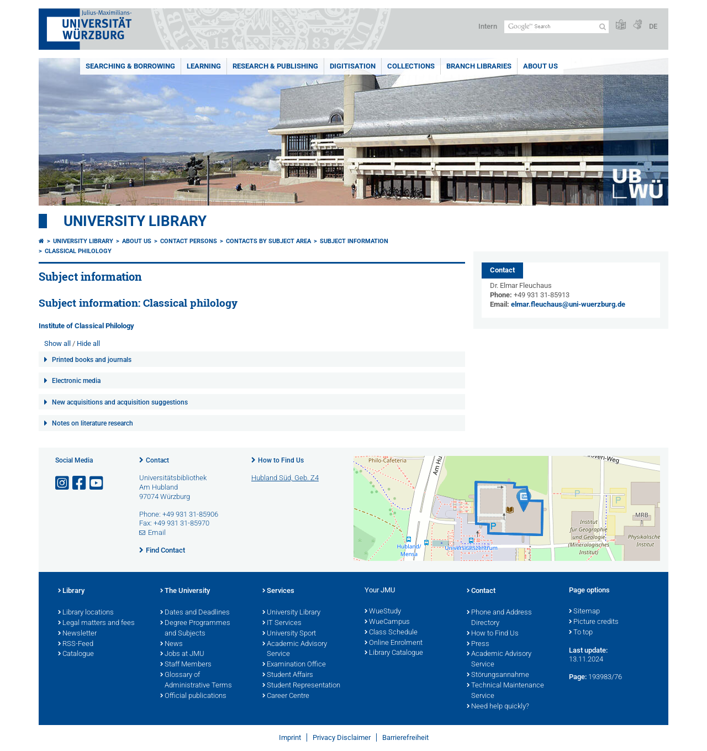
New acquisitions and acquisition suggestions (120, 402)
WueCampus (387, 622)
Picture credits (594, 622)
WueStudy (383, 612)
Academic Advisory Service (294, 649)
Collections (411, 66)
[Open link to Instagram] (63, 483)
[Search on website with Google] (556, 26)
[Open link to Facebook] (80, 483)
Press (478, 644)
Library (71, 591)
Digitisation (353, 66)
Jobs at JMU (182, 654)
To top (581, 633)
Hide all (88, 343)
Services (278, 591)
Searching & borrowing (130, 66)
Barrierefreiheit (405, 737)
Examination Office (294, 665)
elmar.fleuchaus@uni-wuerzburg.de (568, 304)
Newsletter (77, 634)
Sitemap (584, 612)
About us (540, 66)
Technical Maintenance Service (505, 691)
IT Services (282, 623)
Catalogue (76, 654)
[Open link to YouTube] (97, 483)
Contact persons (188, 241)
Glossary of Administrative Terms (196, 680)
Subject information (354, 241)
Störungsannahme (498, 675)
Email (157, 532)
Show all (57, 343)
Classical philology (78, 251)
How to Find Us (281, 460)
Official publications (193, 696)
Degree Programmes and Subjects (195, 628)
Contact (157, 460)
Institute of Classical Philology (86, 326)
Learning (204, 66)
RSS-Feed (75, 644)
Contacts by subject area (268, 241)
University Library (135, 221)
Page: (578, 677)
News (171, 644)
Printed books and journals (91, 360)
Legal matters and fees (96, 623)
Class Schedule (391, 633)
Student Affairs (287, 675)
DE (653, 26)
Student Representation (301, 686)
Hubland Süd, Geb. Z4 (285, 478)
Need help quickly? (498, 707)
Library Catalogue (394, 653)
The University (185, 591)
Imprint (290, 737)
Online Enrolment (394, 643)
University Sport (289, 634)
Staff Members (186, 665)
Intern (487, 26)
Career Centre (285, 696)
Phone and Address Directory (499, 618)
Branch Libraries (478, 66)
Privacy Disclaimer (342, 737)
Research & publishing (275, 66)
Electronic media (76, 381)
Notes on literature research (92, 423)
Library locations (86, 613)
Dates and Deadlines (195, 613)
